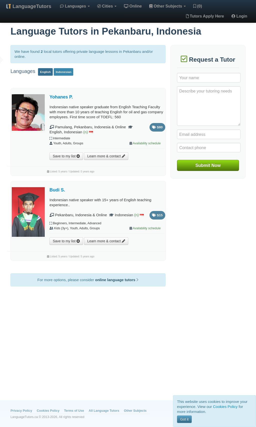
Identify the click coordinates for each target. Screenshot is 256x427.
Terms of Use (74, 410)
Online (133, 6)
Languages (75, 6)
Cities (106, 6)
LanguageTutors (31, 6)
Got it (184, 419)
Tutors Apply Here (205, 16)
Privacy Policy (21, 410)
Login (239, 16)
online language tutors (116, 280)
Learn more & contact (106, 156)
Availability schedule (147, 143)
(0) (197, 6)
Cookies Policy (48, 410)
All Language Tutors (104, 410)
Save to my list (66, 156)
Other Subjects (167, 6)
